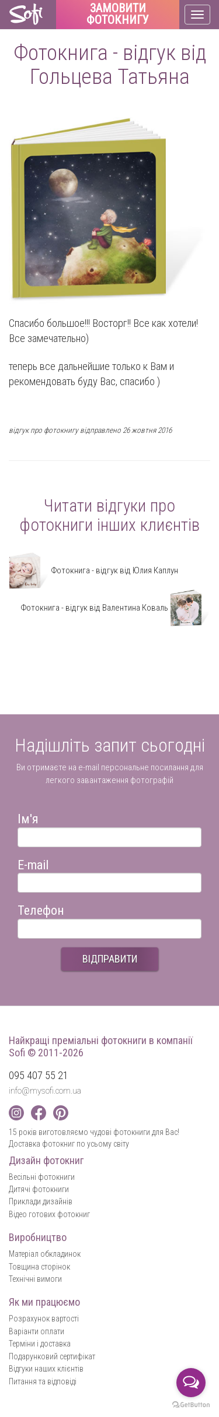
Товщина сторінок (39, 1266)
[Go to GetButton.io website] (191, 1405)
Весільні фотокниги (42, 1177)
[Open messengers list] (191, 1382)
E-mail (33, 863)
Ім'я (28, 817)
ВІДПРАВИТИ (109, 959)
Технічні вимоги (35, 1279)
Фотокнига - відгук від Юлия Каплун (93, 570)
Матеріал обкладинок (45, 1254)
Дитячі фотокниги (39, 1189)
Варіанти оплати (36, 1331)
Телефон (41, 908)
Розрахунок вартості (44, 1318)
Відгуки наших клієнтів (46, 1368)
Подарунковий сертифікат (52, 1356)
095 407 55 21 (38, 1075)
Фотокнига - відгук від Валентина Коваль (115, 607)
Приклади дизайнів (40, 1201)
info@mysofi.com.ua (45, 1090)
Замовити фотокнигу (117, 14)
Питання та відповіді (43, 1381)
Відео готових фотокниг (49, 1214)
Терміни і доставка (40, 1343)
